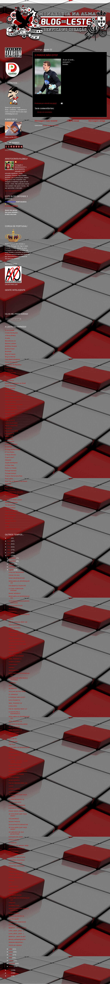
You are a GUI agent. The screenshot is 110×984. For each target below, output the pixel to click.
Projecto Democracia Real (13, 476)
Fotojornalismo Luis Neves (13, 404)
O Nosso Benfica (10, 455)
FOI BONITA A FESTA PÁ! (17, 586)
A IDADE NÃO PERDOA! (17, 805)
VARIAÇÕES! (13, 892)
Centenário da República (13, 365)
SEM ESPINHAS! (14, 625)
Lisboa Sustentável (11, 423)
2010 (9, 555)
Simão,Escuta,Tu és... (12, 494)
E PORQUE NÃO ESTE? (46, 55)
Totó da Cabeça (10, 508)
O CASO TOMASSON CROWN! (16, 589)
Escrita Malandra (10, 386)
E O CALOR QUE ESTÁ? (17, 808)
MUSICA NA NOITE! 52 (16, 799)
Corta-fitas (8, 375)
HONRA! (12, 667)
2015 (9, 541)
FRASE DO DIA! (14, 575)
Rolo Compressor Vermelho (14, 492)
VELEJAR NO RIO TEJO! (17, 691)
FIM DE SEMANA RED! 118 (18, 622)
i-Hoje (7, 526)
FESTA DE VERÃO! (15, 945)
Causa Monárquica (11, 362)
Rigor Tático (9, 486)
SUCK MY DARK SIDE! (16, 768)
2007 (9, 976)
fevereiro (12, 963)
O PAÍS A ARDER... (15, 789)
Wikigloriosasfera (10, 521)
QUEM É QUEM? (14, 661)
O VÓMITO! (12, 843)
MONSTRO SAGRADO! (17, 866)
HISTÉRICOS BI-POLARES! (18, 724)
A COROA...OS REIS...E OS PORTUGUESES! (18, 762)
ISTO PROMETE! (14, 700)
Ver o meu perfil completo (13, 191)
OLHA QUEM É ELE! (16, 605)
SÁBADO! (12, 903)
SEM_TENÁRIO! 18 (15, 730)
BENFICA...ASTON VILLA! (17, 928)
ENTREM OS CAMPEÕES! (18, 771)
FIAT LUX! (12, 758)
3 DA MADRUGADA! (15, 863)
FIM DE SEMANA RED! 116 (18, 783)
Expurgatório (9, 391)
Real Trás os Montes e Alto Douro (16, 481)
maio (11, 955)
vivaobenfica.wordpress (12, 529)
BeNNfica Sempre (11, 346)
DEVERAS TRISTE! (15, 889)
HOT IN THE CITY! (15, 802)
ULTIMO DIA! (13, 742)
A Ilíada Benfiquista (11, 333)
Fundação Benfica (11, 407)
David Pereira (9, 380)
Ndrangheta (9, 439)
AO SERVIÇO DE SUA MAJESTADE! (16, 833)
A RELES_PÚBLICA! (15, 875)
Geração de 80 (10, 412)
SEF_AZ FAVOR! (14, 727)
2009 (9, 970)
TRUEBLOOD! (13, 650)
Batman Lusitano (10, 343)
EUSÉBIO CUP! (14, 905)
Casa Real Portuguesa (12, 359)
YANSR (7, 523)
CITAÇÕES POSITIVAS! (17, 860)
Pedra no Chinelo (10, 468)
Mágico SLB (9, 436)
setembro (12, 567)
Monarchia (8, 428)
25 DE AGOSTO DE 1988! (17, 644)
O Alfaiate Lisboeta (11, 444)
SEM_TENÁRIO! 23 (15, 638)
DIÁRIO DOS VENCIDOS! (17, 922)
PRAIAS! (12, 880)
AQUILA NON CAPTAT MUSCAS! (16, 634)
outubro (12, 564)
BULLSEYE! (13, 739)
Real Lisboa (9, 478)
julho (11, 949)
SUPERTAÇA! (13, 886)
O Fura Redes (9, 452)
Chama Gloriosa (10, 367)
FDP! (10, 686)
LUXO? (11, 786)
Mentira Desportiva (11, 425)
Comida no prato (10, 372)
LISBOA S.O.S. (10, 420)
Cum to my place (10, 378)
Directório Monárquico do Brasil (15, 383)
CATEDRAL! (13, 611)
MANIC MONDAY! (15, 593)
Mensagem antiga (97, 121)
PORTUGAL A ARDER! (16, 774)
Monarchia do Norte (11, 431)
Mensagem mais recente (46, 121)
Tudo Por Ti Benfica (11, 510)
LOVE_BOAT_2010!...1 (16, 933)
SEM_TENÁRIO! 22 (15, 653)
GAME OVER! (13, 736)
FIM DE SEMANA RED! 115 (18, 872)
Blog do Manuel (10, 357)
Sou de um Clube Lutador (13, 500)
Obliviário (8, 460)
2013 (9, 547)
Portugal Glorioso (10, 470)
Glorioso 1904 (9, 415)
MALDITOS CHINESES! (17, 848)
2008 (9, 973)
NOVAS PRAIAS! (14, 821)
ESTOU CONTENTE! (16, 877)
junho (11, 952)
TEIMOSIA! (12, 647)
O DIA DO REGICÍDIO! (16, 572)
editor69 (20, 162)
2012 (9, 550)
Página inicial (73, 121)
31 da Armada (9, 330)
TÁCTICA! (12, 744)
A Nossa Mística (10, 335)
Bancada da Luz (10, 341)
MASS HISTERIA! (15, 628)
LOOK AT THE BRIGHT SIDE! (19, 845)
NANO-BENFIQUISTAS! (17, 578)
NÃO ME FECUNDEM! (16, 656)
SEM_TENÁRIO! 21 (15, 659)
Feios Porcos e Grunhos (13, 399)
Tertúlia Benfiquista (11, 502)
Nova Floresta (9, 441)
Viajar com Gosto (10, 513)
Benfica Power (10, 349)
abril (10, 958)
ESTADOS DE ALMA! (16, 837)
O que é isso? (9, 457)
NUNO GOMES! (14, 913)
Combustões (9, 370)
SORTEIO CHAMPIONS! (17, 641)
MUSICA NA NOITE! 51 (16, 916)
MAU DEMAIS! (13, 851)
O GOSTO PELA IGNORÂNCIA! (14, 713)
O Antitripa (8, 447)
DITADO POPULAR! (15, 752)
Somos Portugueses (11, 497)
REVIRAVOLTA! (14, 608)
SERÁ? (11, 619)
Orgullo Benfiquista (11, 463)
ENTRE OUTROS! (15, 765)
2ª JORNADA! (13, 694)
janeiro (11, 966)
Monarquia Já (9, 433)
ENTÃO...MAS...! (14, 925)
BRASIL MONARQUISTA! (17, 939)
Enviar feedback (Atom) (51, 125)
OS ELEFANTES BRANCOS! (18, 824)
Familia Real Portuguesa (13, 396)
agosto (11, 570)
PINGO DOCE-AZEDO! (16, 811)
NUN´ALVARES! (14, 777)
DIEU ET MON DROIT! (16, 854)
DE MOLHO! (13, 688)
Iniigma (7, 417)
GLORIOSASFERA (11, 409)
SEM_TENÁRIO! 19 (15, 721)
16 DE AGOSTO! (14, 755)
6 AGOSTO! (13, 869)
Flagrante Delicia (10, 402)
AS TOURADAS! (14, 792)
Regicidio (8, 484)
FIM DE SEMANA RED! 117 (18, 709)
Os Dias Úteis (9, 465)
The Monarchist (10, 505)
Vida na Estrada (10, 516)
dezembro (12, 558)
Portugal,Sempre (10, 473)
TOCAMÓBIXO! (14, 819)
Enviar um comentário (45, 112)
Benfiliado (8, 351)
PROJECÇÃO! (13, 631)
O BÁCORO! (13, 706)
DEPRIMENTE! (14, 733)
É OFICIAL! (12, 683)
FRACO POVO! (14, 840)
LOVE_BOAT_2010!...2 (16, 931)
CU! (10, 883)
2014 (9, 544)
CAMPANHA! (13, 664)
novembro (12, 561)
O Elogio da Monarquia (12, 449)
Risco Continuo (10, 489)
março (11, 960)
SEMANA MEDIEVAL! (16, 942)
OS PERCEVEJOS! (15, 895)
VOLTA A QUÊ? (14, 919)
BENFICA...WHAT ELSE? (17, 936)
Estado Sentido (10, 388)
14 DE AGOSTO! (14, 780)
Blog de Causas (10, 354)
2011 (9, 552)
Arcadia (7, 338)
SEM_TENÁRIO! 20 (15, 703)
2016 (9, 538)
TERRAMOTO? (14, 670)
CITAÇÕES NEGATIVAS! (17, 857)
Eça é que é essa (10, 394)
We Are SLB (9, 518)
